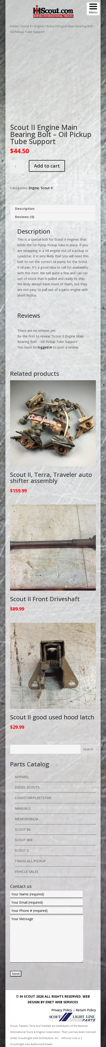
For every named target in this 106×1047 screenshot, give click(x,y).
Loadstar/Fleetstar (33, 798)
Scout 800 (23, 840)
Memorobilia (26, 819)
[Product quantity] (17, 166)
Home (14, 26)
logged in (45, 347)
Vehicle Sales (26, 871)
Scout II (26, 26)
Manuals (23, 808)
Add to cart (47, 166)
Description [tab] (24, 208)
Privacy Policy (61, 1010)
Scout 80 (22, 829)
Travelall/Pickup (30, 861)
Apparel (22, 777)
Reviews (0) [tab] (24, 217)
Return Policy (86, 1010)
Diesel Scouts (27, 787)
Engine (39, 26)
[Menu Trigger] (93, 8)
